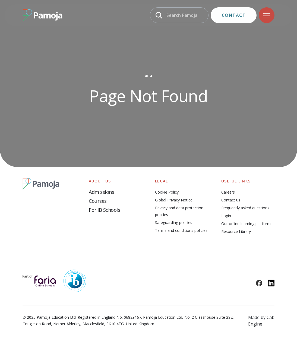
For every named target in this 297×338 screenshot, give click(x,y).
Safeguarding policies (173, 222)
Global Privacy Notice (173, 200)
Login (226, 215)
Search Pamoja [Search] (181, 15)
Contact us (230, 200)
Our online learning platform (246, 223)
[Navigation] (266, 15)
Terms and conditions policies (181, 230)
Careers (228, 192)
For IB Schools (104, 210)
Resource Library (236, 231)
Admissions (101, 192)
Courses (98, 201)
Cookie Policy (167, 192)
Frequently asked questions (245, 207)
